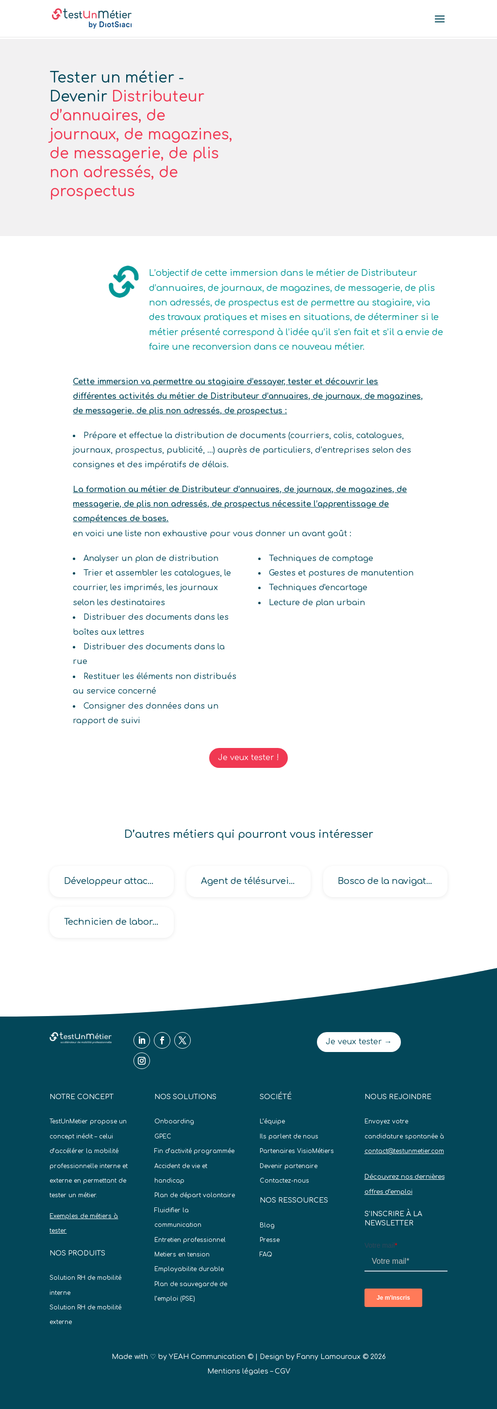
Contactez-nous (284, 1180)
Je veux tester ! (248, 757)
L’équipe (272, 1121)
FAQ (266, 1254)
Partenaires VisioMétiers (297, 1151)
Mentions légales (237, 1371)
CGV (282, 1371)
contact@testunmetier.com (404, 1151)
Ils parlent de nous (289, 1136)
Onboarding (174, 1121)
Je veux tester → (359, 1041)
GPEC (162, 1136)
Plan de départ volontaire (194, 1195)
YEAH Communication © (211, 1356)
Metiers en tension (182, 1254)
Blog (267, 1225)
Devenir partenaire (288, 1166)
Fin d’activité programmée (194, 1151)
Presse (270, 1240)
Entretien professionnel (190, 1240)
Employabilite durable (189, 1269)
